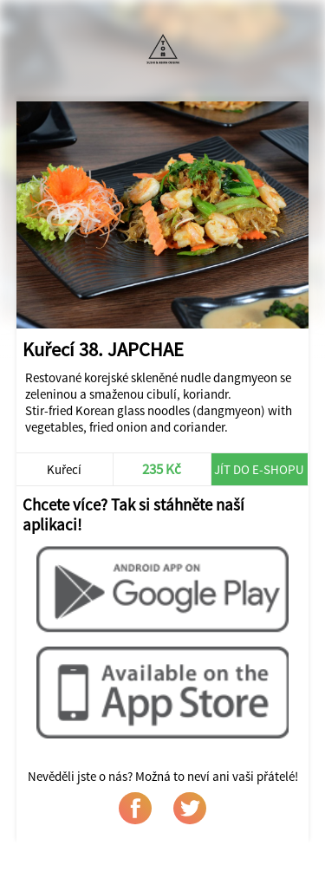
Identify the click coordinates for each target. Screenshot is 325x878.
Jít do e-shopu (259, 469)
